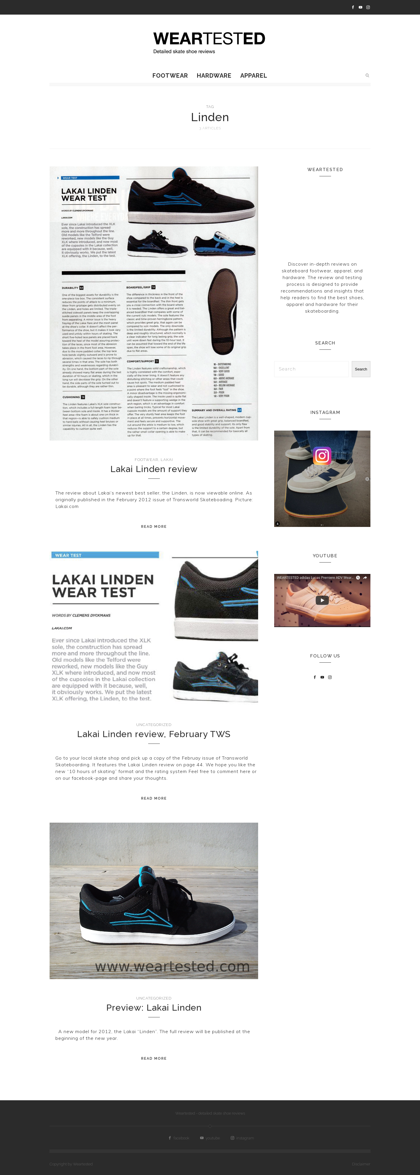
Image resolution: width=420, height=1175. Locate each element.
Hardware (214, 75)
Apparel (253, 75)
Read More (154, 527)
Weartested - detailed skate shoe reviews (210, 1113)
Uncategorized (154, 725)
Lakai (167, 459)
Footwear (170, 75)
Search (361, 369)
